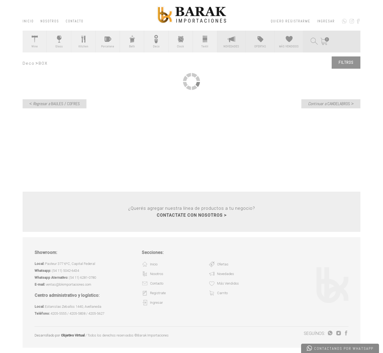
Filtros (346, 62)
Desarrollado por (60, 335)
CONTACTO (75, 21)
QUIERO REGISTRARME (290, 21)
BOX (43, 63)
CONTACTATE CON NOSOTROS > (192, 215)
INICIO (28, 21)
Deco (29, 63)
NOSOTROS (49, 21)
